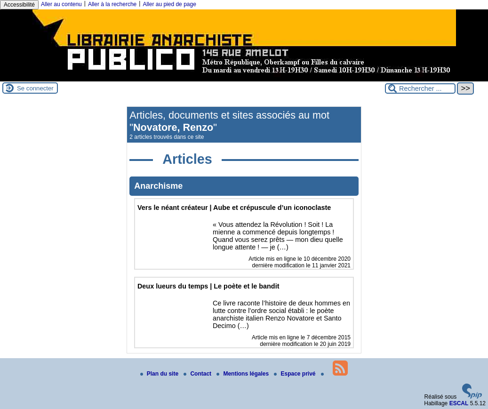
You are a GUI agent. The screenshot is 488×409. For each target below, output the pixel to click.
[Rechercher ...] (420, 88)
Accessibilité (19, 4)
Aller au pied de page (169, 4)
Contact (198, 373)
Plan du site (160, 373)
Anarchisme (158, 186)
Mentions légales (243, 373)
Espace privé (295, 373)
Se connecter (35, 88)
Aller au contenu (61, 4)
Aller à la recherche (112, 4)
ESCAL (459, 403)
